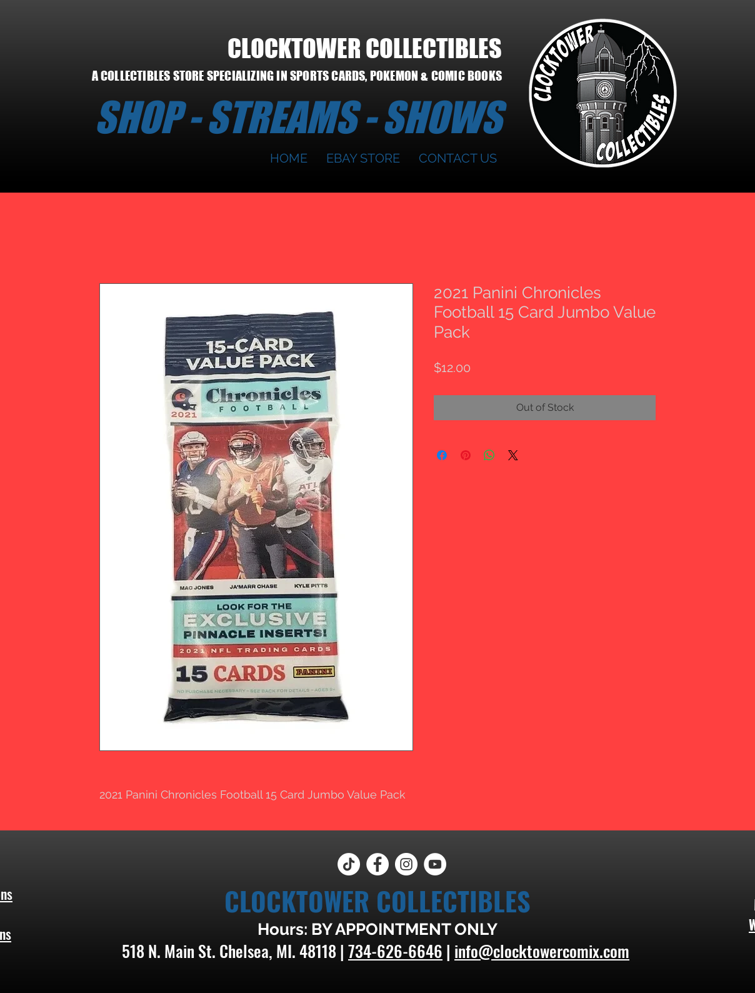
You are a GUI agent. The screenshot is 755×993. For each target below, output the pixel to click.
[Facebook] (377, 864)
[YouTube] (435, 864)
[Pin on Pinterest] (465, 455)
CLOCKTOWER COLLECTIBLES (365, 48)
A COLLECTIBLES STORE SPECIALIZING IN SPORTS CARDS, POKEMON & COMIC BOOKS (297, 75)
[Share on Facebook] (441, 455)
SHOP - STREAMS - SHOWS (298, 117)
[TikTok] (349, 864)
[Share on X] (513, 455)
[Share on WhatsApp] (489, 455)
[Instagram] (406, 864)
